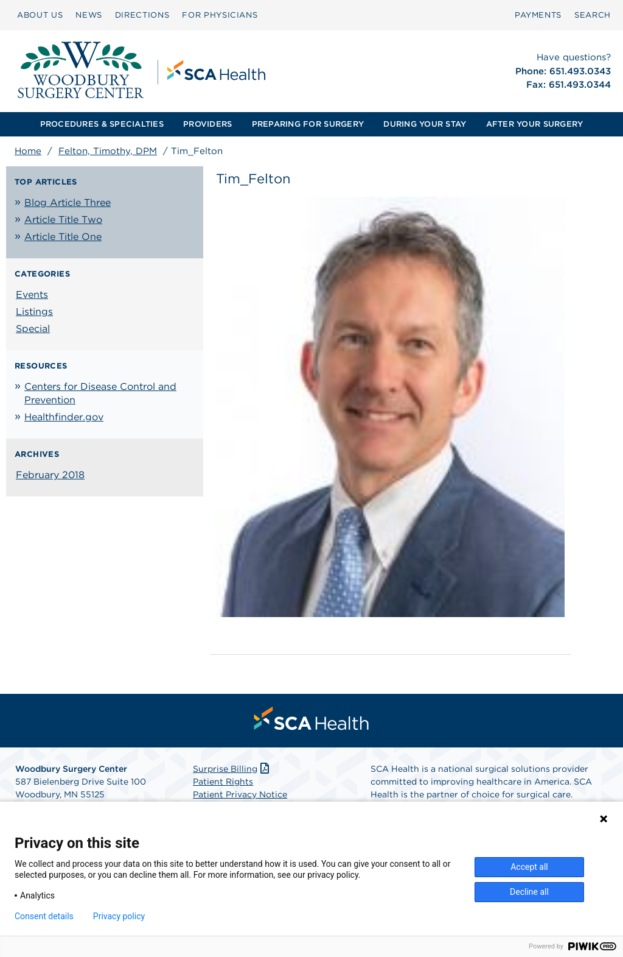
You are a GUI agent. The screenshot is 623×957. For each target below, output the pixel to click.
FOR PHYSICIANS (219, 14)
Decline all (529, 892)
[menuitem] (40, 15)
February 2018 (50, 475)
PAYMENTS (538, 14)
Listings (34, 311)
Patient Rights (223, 781)
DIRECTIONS (142, 14)
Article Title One (63, 236)
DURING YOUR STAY (424, 124)
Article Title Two (63, 219)
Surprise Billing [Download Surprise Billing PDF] (232, 769)
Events (32, 294)
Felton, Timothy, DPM (107, 151)
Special (33, 328)
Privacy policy (119, 916)
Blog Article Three (67, 202)
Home (28, 151)
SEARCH (592, 14)
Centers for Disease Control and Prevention (100, 393)
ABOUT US (40, 14)
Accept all (529, 867)
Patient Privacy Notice (240, 794)
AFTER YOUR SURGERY (534, 124)
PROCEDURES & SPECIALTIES (102, 124)
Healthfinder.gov (63, 417)
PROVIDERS (207, 124)
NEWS (88, 14)
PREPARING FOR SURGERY (308, 124)
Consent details (44, 916)
